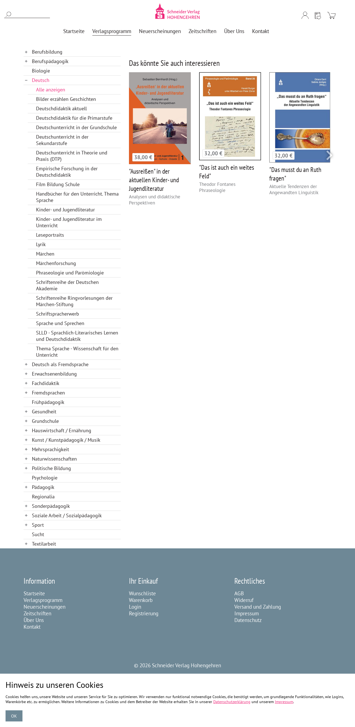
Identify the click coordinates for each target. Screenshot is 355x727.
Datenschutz (248, 620)
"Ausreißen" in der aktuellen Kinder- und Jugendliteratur (154, 180)
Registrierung (143, 613)
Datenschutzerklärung (231, 701)
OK (14, 716)
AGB (239, 593)
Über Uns (34, 620)
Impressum (246, 613)
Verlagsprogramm (43, 600)
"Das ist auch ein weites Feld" (226, 171)
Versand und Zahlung (257, 606)
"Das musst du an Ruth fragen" (295, 174)
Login (135, 606)
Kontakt (32, 626)
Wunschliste (142, 593)
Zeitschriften (37, 613)
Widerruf (243, 600)
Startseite (34, 593)
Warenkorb (141, 600)
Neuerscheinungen (44, 606)
